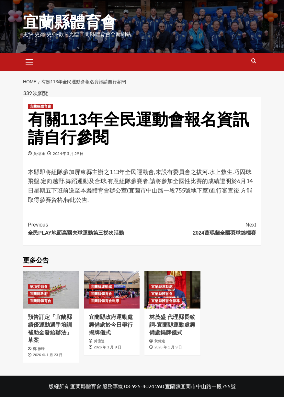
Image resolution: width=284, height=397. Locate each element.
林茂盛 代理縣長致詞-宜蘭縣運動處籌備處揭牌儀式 (172, 325)
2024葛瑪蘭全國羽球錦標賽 (199, 228)
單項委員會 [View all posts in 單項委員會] (39, 286)
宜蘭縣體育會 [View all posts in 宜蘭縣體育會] (40, 106)
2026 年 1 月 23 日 (47, 355)
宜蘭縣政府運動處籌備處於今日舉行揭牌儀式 (111, 325)
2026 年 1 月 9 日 (107, 347)
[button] (29, 61)
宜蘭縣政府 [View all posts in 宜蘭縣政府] (39, 294)
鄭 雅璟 (39, 349)
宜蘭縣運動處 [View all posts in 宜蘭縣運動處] (101, 286)
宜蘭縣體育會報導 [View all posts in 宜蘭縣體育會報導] (105, 301)
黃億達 (39, 153)
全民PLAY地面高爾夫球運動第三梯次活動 (85, 228)
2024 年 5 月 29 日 (68, 153)
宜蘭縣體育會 (69, 22)
